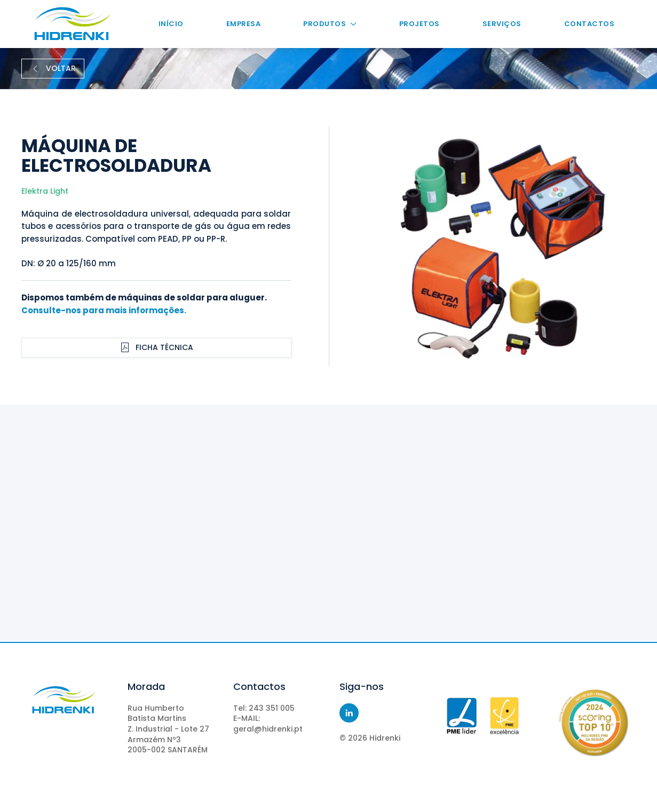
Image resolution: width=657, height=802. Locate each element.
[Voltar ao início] (72, 24)
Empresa (243, 24)
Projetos (419, 24)
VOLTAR (53, 68)
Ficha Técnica (156, 347)
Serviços (501, 24)
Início (171, 24)
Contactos (589, 24)
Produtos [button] (329, 24)
